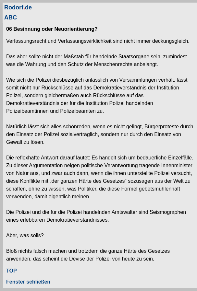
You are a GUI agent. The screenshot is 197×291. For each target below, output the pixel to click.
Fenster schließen (28, 282)
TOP (11, 271)
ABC (10, 17)
